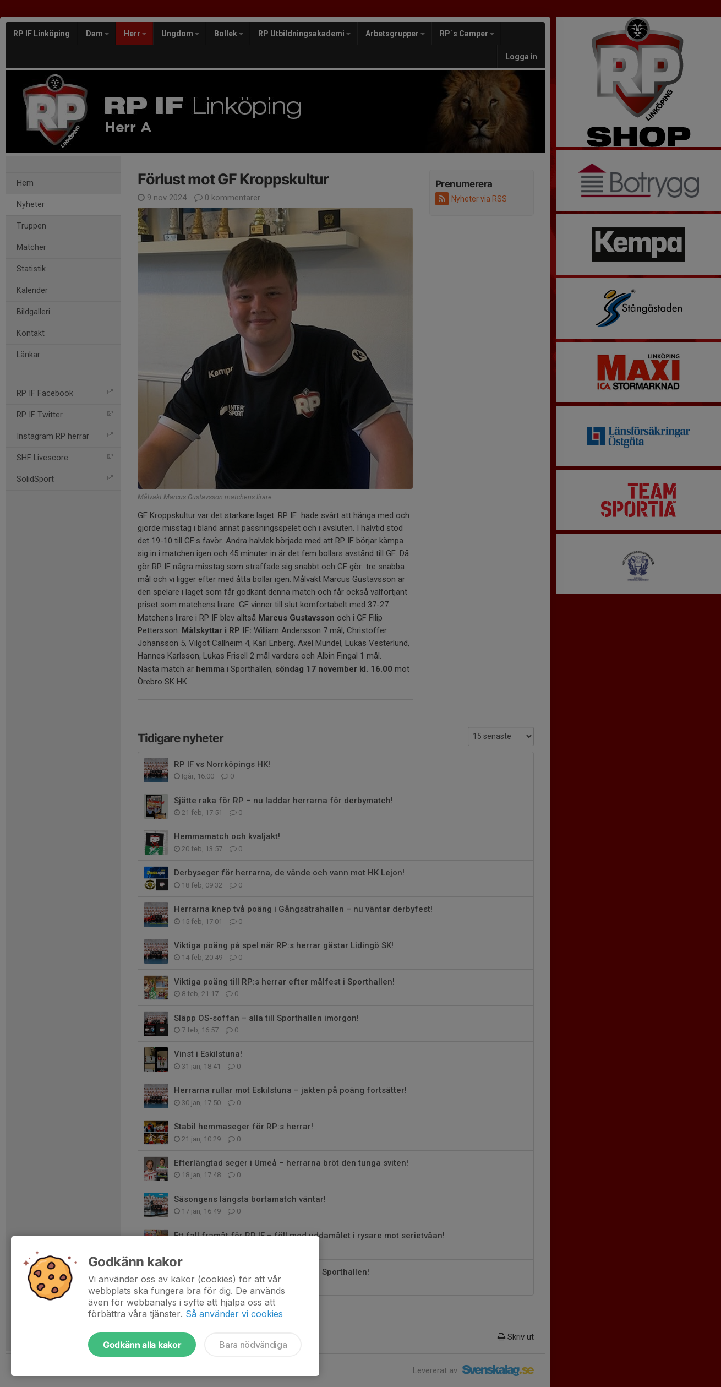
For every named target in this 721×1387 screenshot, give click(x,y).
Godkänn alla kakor (142, 1344)
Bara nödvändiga (253, 1344)
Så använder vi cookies (234, 1313)
